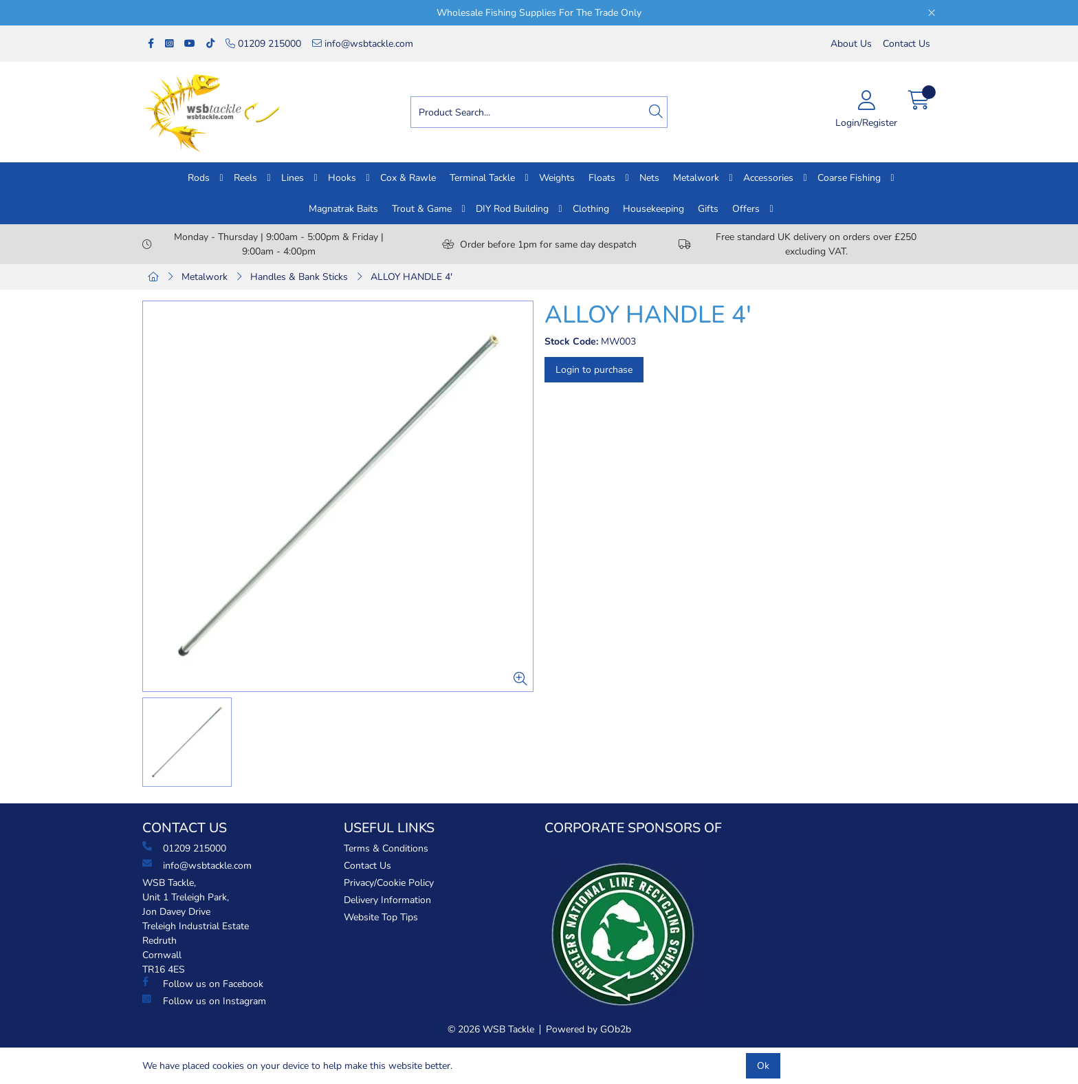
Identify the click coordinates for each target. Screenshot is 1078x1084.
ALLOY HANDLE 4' (411, 276)
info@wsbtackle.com (362, 43)
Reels (245, 177)
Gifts (708, 208)
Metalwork (696, 177)
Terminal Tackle (482, 177)
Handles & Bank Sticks (299, 276)
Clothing (591, 208)
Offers (746, 208)
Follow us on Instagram (204, 1001)
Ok (763, 1065)
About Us (851, 43)
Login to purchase (594, 369)
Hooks (342, 177)
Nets (649, 177)
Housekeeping (653, 208)
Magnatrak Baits (343, 208)
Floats (601, 177)
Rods (199, 177)
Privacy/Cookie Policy (389, 882)
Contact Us (906, 43)
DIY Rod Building (512, 208)
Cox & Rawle (408, 177)
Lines (292, 177)
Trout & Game (422, 208)
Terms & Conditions (386, 848)
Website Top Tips (381, 917)
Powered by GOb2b (588, 1029)
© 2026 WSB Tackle (491, 1029)
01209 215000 (263, 43)
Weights (557, 177)
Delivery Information (387, 900)
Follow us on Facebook (202, 983)
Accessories (768, 177)
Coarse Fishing (849, 177)
